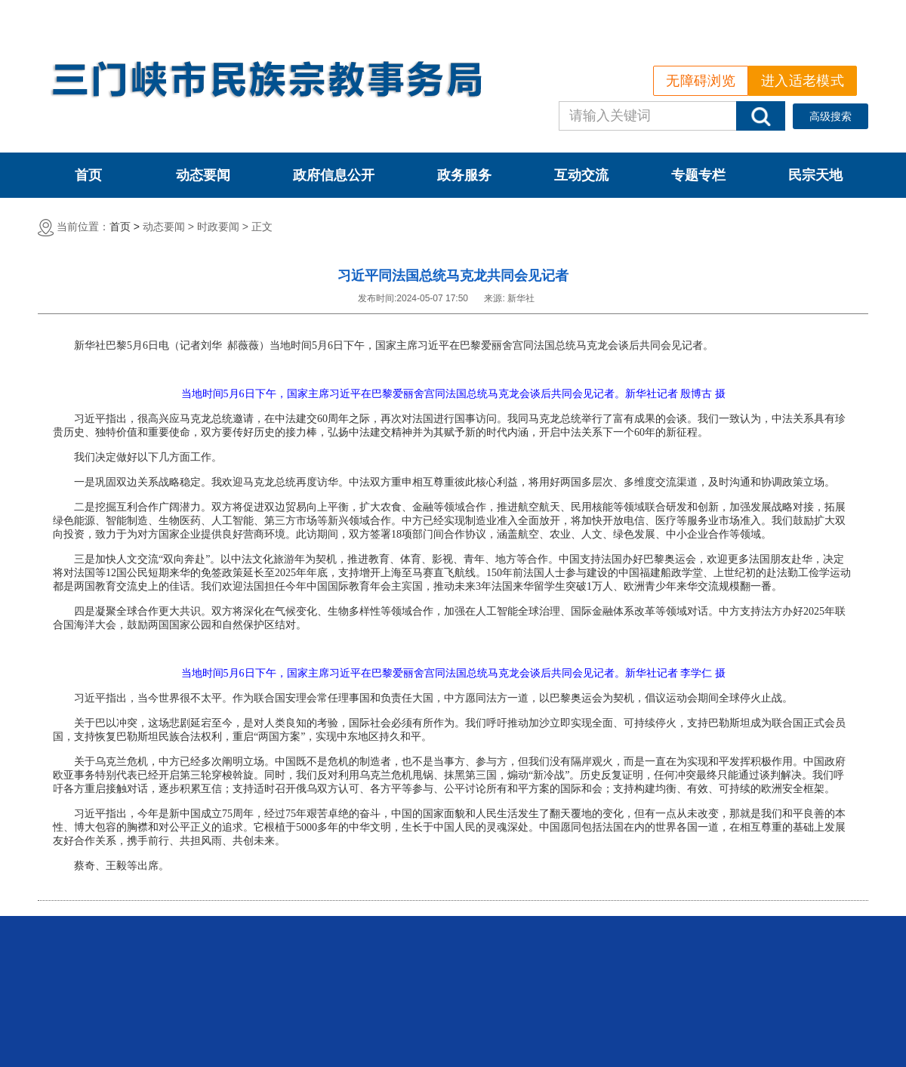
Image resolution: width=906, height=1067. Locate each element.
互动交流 (581, 175)
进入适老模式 (802, 80)
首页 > (124, 226)
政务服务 (464, 175)
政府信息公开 (333, 175)
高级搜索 (830, 116)
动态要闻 (203, 175)
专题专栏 (698, 175)
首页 (88, 175)
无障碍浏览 (700, 80)
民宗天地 (815, 175)
